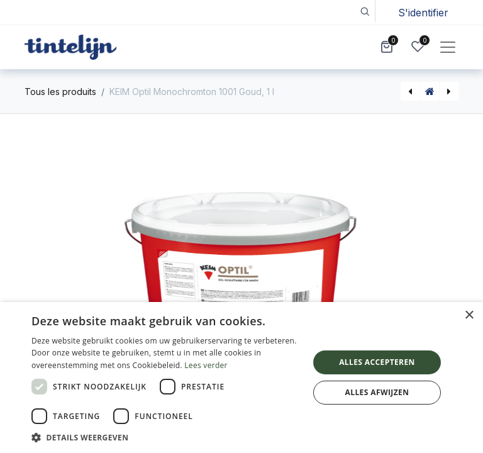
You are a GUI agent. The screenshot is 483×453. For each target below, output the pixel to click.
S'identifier (423, 12)
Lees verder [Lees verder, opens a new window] (206, 365)
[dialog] (241, 377)
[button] (364, 11)
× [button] (469, 315)
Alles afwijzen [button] (377, 392)
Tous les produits (60, 91)
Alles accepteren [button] (377, 362)
